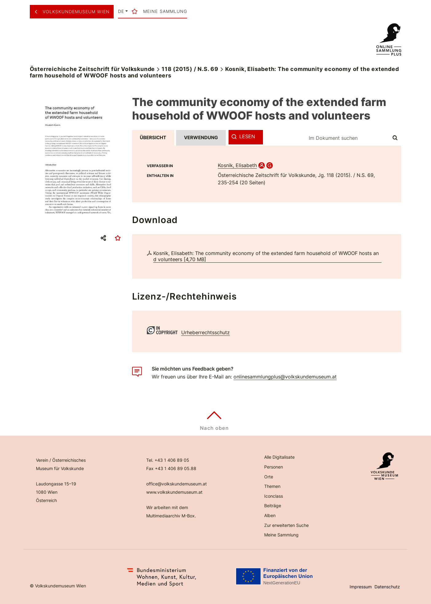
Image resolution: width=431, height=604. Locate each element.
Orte (268, 476)
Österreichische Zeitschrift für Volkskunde (92, 69)
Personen (273, 466)
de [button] (121, 11)
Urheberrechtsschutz (205, 332)
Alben (270, 515)
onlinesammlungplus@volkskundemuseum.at (285, 377)
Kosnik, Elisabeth (237, 165)
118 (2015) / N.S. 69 (190, 69)
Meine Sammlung (281, 534)
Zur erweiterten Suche (286, 525)
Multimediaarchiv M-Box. (171, 515)
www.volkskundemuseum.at (174, 492)
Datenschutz (387, 586)
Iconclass (273, 496)
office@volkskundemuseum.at (176, 483)
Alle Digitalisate (279, 457)
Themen (272, 486)
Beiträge (272, 505)
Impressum (361, 586)
